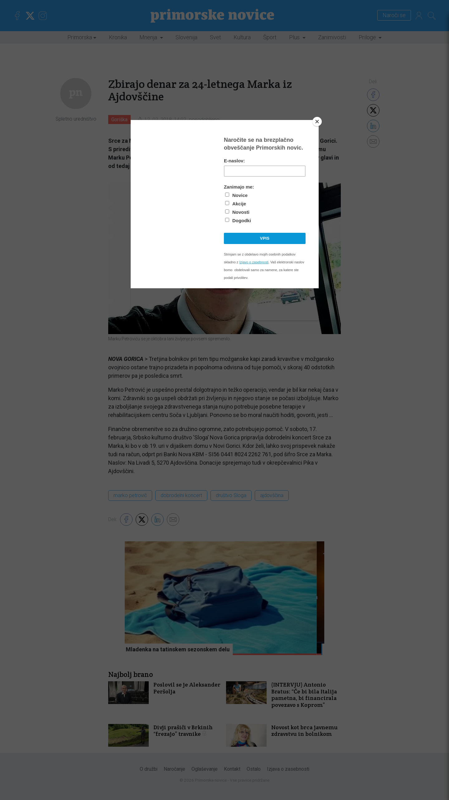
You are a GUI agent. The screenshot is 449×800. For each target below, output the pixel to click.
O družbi (148, 769)
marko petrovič (130, 495)
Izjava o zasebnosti (288, 769)
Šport (270, 37)
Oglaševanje (204, 769)
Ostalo (254, 769)
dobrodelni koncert (181, 495)
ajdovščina (271, 495)
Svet (215, 37)
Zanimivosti (332, 37)
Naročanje (174, 769)
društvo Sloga (231, 495)
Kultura (242, 37)
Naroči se (394, 15)
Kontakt (232, 769)
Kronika (118, 37)
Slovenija (186, 37)
